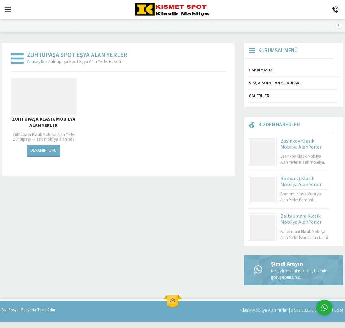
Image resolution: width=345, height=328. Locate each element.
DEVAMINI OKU (43, 150)
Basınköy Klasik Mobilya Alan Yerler (301, 143)
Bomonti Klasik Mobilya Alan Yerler (301, 181)
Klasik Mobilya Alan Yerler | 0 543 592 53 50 (279, 310)
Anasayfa (35, 61)
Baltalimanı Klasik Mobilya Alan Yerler (301, 219)
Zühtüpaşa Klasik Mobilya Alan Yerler (43, 122)
